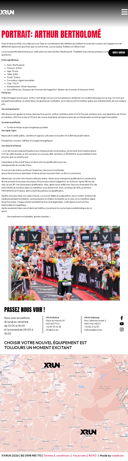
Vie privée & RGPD (85, 455)
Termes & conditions (57, 455)
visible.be (118, 455)
